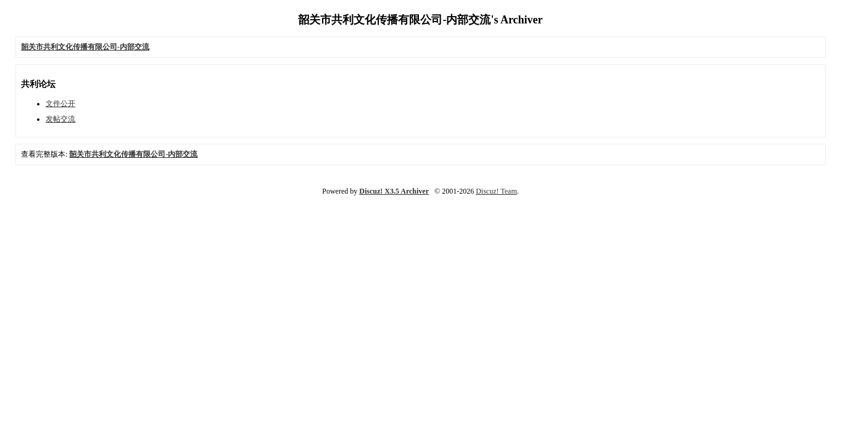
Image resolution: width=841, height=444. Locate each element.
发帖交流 (60, 119)
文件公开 (60, 103)
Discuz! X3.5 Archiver (394, 191)
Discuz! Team (496, 191)
